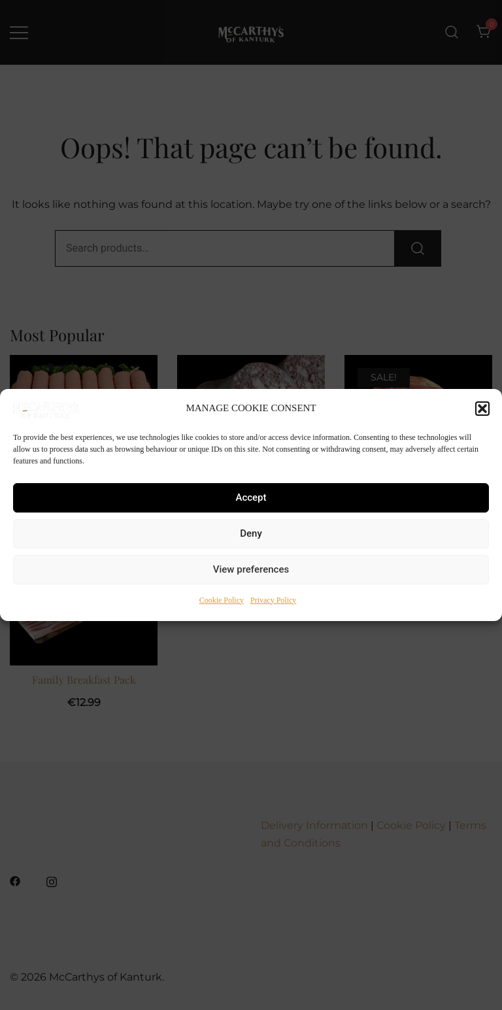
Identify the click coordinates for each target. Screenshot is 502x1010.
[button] (482, 408)
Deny (251, 533)
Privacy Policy (273, 600)
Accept (250, 497)
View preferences (251, 569)
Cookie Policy (221, 600)
